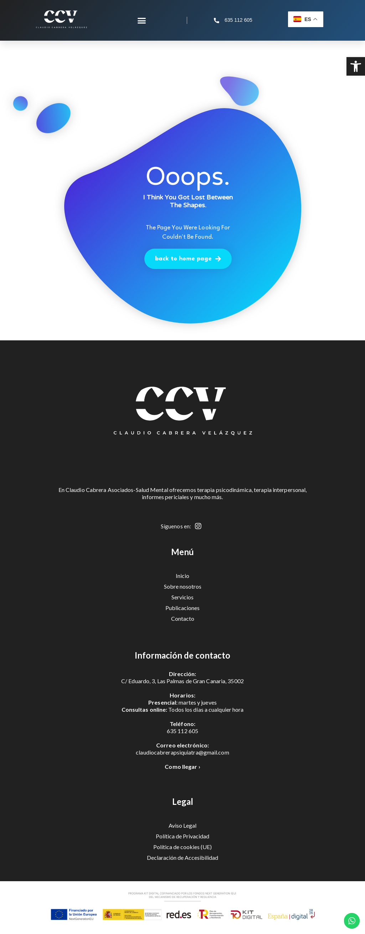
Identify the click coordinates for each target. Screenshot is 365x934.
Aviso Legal (182, 825)
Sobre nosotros (182, 586)
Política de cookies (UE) (182, 846)
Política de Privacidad (182, 836)
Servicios (182, 597)
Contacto (182, 618)
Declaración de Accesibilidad (182, 857)
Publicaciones (182, 607)
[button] (355, 66)
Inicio (182, 575)
